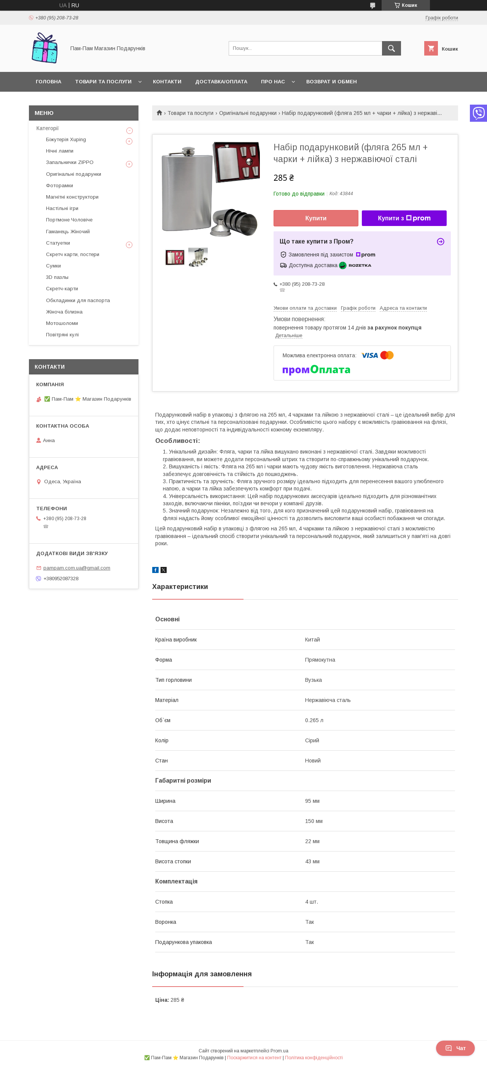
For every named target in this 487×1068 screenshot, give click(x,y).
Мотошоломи (62, 323)
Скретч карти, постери (72, 254)
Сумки (53, 266)
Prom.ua (279, 1051)
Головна (48, 81)
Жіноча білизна (64, 312)
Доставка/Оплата (221, 81)
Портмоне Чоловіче (69, 220)
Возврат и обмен (331, 81)
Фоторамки (59, 185)
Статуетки (58, 243)
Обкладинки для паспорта (78, 300)
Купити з (404, 218)
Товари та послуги (103, 81)
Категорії (48, 128)
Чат (455, 1048)
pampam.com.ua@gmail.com (76, 568)
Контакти (167, 81)
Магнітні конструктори (72, 197)
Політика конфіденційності (314, 1057)
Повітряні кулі (62, 334)
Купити (316, 218)
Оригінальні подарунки (248, 113)
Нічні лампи (59, 151)
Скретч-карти (62, 288)
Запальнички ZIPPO (70, 162)
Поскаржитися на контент (254, 1057)
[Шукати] (391, 48)
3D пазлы (57, 277)
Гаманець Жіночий (68, 231)
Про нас (273, 81)
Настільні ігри (62, 208)
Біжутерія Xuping (66, 139)
